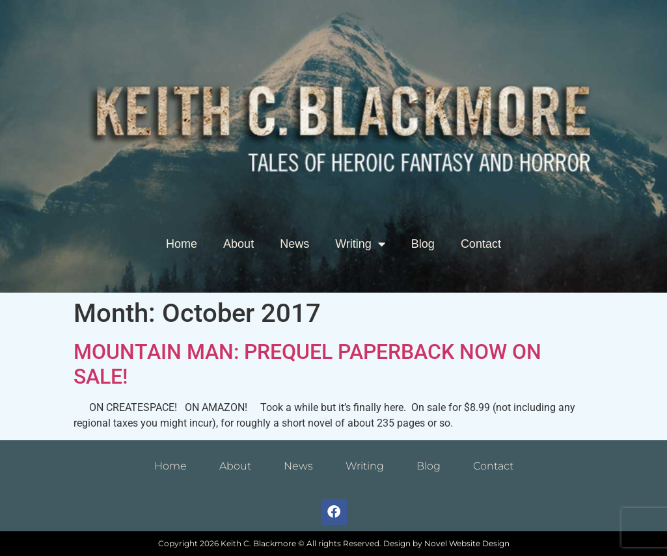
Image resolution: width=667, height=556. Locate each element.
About (238, 243)
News (294, 243)
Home (181, 243)
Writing (360, 244)
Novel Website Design (467, 543)
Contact (481, 243)
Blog (423, 243)
